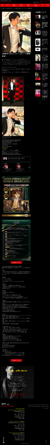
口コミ (20, 61)
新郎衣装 (22, 62)
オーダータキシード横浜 (17, 64)
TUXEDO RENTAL (21, 5)
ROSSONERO (19, 63)
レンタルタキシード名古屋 (5, 63)
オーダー (24, 60)
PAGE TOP (46, 441)
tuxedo (7, 60)
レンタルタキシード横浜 (24, 64)
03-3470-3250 (37, 2)
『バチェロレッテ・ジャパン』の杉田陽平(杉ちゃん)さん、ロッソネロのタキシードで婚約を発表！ (45, 58)
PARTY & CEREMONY (37, 406)
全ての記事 (2, 8)
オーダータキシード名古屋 (17, 62)
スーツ (22, 60)
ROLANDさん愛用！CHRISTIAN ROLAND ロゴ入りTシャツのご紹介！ (45, 33)
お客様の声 (25, 61)
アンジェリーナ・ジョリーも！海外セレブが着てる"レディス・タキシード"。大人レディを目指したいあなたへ (45, 76)
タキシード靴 (8, 64)
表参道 (20, 60)
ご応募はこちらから (16, 262)
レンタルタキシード (8, 61)
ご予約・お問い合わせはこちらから (17, 394)
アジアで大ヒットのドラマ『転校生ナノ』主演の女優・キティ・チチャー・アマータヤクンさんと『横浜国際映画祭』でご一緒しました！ (45, 94)
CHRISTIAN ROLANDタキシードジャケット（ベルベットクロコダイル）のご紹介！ (45, 42)
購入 (21, 61)
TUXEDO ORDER (14, 5)
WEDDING (32, 406)
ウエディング (16, 60)
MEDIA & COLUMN (35, 5)
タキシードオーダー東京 (24, 63)
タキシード (4, 60)
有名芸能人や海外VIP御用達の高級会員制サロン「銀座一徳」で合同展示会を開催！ (45, 25)
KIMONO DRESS (28, 5)
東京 (18, 60)
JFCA (23, 61)
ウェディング (12, 60)
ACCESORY (42, 406)
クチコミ (17, 61)
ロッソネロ (12, 61)
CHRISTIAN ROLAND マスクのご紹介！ (45, 49)
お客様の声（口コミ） (9, 8)
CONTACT (47, 406)
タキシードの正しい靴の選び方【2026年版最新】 (45, 17)
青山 (10, 64)
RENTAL (29, 406)
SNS (44, 406)
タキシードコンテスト (14, 63)
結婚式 (9, 60)
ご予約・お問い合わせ (46, 2)
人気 (15, 61)
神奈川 (12, 64)
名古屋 (5, 62)
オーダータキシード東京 (10, 62)
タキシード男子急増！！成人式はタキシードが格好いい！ (45, 85)
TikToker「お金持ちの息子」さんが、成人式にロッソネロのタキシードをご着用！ (45, 67)
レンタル (27, 60)
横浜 (9, 63)
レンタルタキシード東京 (26, 62)
